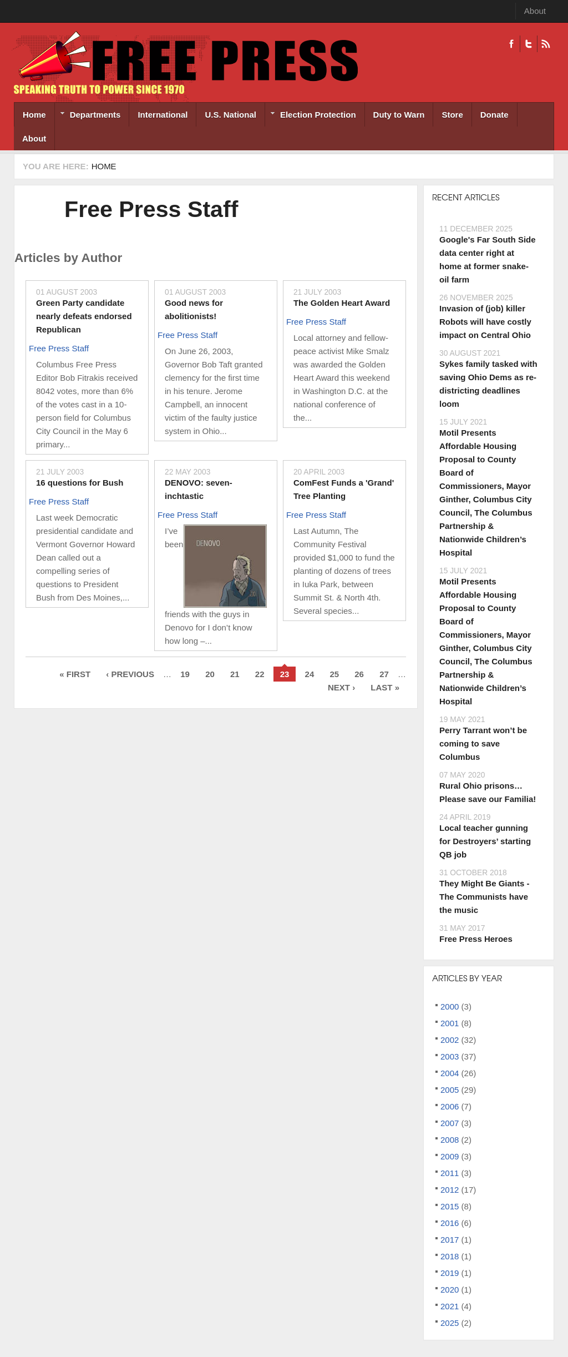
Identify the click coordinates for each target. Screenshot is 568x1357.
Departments (88, 116)
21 (235, 674)
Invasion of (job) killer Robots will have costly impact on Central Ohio (485, 322)
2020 (449, 1289)
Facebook (511, 44)
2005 (449, 1089)
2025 (449, 1323)
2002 (449, 1040)
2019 (449, 1273)
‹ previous (130, 674)
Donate (494, 114)
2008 (449, 1139)
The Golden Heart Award (341, 302)
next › (341, 687)
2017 (449, 1239)
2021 (449, 1306)
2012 (449, 1189)
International (162, 114)
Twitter (528, 44)
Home (34, 114)
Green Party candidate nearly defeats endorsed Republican (84, 316)
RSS (545, 44)
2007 (449, 1123)
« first (74, 674)
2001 (449, 1023)
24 (310, 674)
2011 (449, 1173)
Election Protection (310, 116)
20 (210, 674)
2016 (449, 1223)
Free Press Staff (151, 209)
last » (385, 687)
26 (359, 674)
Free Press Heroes (476, 939)
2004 (449, 1073)
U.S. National (230, 114)
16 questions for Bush (80, 482)
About (535, 11)
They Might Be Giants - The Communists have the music (484, 897)
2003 (449, 1056)
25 (334, 674)
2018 (449, 1256)
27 (384, 674)
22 (260, 674)
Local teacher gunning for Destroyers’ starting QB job (485, 841)
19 (185, 674)
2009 (449, 1156)
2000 (449, 1006)
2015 (449, 1206)
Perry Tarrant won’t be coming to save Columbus (483, 743)
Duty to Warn (399, 114)
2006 (449, 1106)
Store (452, 114)
